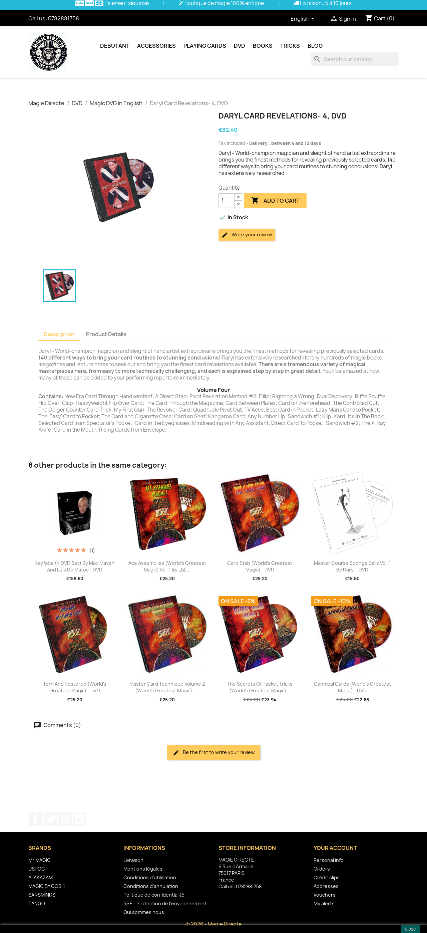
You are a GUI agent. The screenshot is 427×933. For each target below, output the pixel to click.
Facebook (35, 819)
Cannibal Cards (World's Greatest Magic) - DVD (352, 687)
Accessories (156, 45)
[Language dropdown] (304, 19)
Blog (315, 45)
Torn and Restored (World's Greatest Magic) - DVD (74, 687)
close (410, 929)
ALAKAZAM (40, 877)
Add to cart (275, 200)
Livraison (133, 860)
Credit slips (327, 877)
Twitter (50, 819)
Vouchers (325, 895)
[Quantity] (227, 200)
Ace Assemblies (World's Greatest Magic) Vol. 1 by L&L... (167, 566)
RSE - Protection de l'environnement (164, 903)
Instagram (79, 819)
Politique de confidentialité (153, 895)
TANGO (36, 903)
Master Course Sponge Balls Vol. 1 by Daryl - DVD (352, 566)
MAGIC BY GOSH (46, 886)
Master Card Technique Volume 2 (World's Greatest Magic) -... (167, 687)
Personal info (329, 860)
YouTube (65, 819)
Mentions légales (142, 869)
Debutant (114, 45)
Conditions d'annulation (150, 886)
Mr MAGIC (39, 860)
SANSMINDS (41, 895)
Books (263, 45)
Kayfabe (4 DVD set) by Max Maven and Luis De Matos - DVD (74, 566)
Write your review (247, 234)
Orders (322, 869)
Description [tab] (59, 334)
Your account (335, 848)
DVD (239, 45)
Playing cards (204, 45)
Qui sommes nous (143, 912)
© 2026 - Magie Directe (213, 924)
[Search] (355, 59)
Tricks (290, 45)
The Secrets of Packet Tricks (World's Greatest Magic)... (260, 687)
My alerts (324, 903)
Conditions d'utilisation (149, 877)
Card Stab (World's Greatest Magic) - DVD (259, 566)
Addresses (326, 886)
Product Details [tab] (106, 334)
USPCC (36, 869)
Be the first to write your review (214, 752)
